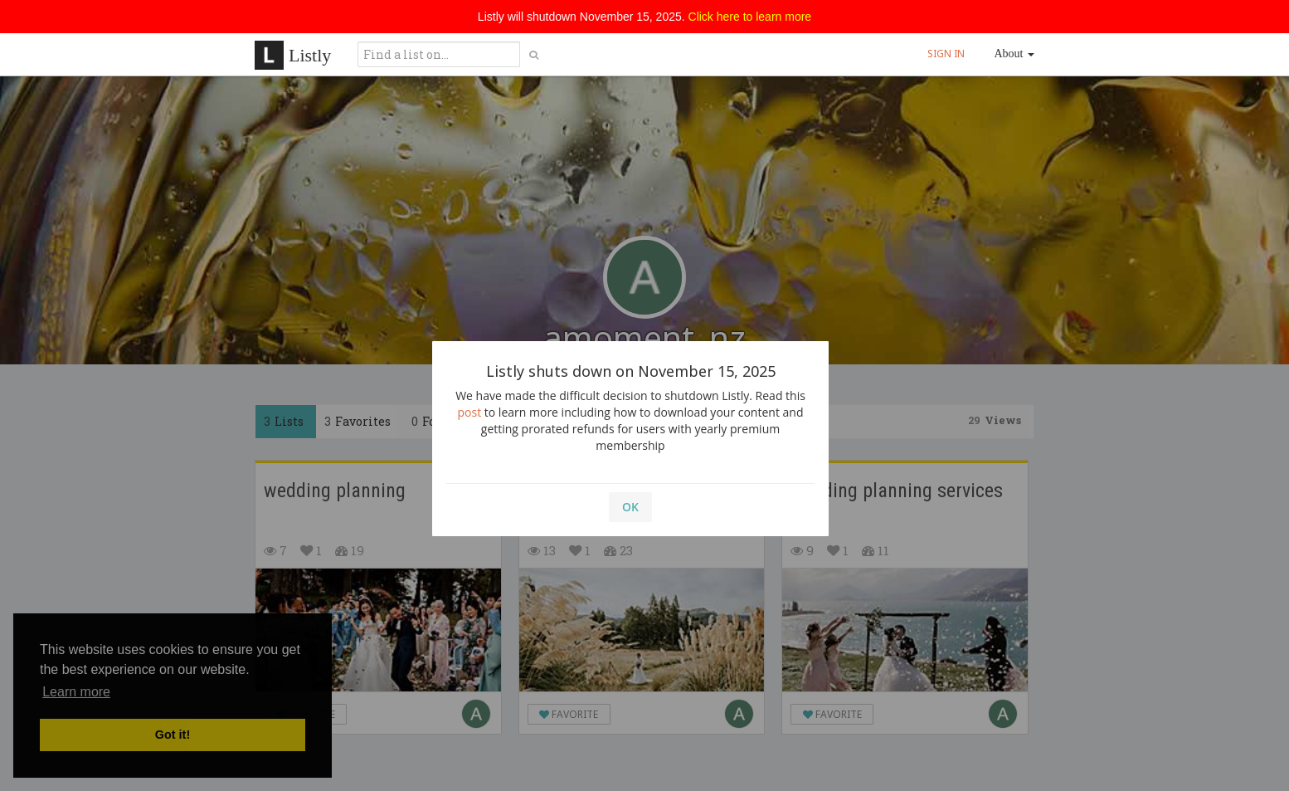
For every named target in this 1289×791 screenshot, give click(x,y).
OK (630, 507)
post (470, 412)
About (1015, 53)
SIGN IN (946, 53)
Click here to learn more (750, 16)
